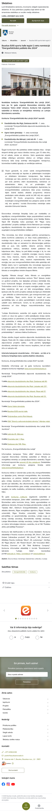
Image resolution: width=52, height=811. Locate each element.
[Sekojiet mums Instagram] (8, 784)
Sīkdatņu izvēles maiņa (11, 739)
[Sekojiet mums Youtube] (13, 784)
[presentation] (19, 647)
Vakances (6, 699)
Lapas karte (7, 736)
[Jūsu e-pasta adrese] (27, 674)
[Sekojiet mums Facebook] (3, 784)
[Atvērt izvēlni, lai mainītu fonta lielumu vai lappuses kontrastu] (39, 807)
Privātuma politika (9, 725)
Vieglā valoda (8, 732)
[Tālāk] (47, 610)
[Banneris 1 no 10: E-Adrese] (26, 610)
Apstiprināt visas (38, 21)
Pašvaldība (7, 709)
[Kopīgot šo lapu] (26, 587)
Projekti (5, 706)
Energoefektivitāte (19, 572)
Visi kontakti (13, 770)
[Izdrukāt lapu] (26, 583)
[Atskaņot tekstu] (11, 52)
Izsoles (5, 713)
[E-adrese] (6, 763)
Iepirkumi (6, 702)
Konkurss (33, 572)
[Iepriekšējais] (4, 610)
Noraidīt (13, 21)
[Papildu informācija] (13, 763)
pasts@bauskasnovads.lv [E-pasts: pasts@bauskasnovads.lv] (14, 756)
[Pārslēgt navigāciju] (26, 806)
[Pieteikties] (27, 682)
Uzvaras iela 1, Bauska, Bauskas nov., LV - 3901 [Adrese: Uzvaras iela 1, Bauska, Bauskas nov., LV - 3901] (23, 759)
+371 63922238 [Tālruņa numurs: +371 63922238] (11, 752)
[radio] (12, 637)
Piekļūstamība (8, 729)
